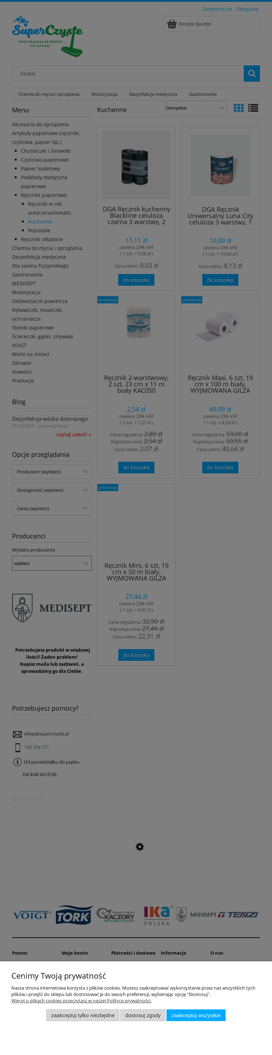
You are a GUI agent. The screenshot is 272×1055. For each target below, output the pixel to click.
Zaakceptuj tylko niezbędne (82, 1015)
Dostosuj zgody (143, 1015)
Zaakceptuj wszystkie (196, 1015)
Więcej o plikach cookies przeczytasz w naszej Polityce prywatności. (81, 1000)
